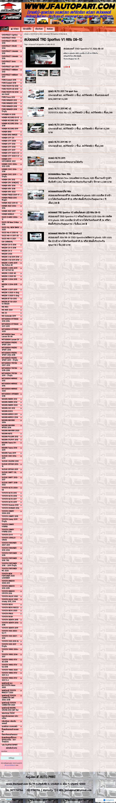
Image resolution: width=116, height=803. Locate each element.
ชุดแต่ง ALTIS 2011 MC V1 (59, 142)
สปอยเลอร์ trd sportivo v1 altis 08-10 (42, 44)
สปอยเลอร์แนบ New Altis (59, 174)
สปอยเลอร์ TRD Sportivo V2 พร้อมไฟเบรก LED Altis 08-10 (74, 213)
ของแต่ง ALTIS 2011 (56, 158)
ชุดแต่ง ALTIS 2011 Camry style (62, 125)
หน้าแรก (26, 34)
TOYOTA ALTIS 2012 (36, 34)
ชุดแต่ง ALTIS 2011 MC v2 (59, 109)
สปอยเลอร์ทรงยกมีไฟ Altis (59, 192)
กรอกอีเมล (4, 751)
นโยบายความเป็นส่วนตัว (10, 765)
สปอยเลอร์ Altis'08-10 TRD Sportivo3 (65, 234)
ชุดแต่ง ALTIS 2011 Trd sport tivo (62, 91)
